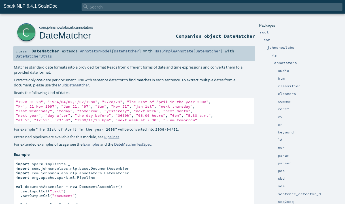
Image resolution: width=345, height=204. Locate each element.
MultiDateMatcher (73, 85)
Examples (91, 144)
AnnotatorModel (96, 51)
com (42, 27)
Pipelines (111, 136)
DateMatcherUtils (34, 56)
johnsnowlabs (58, 27)
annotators (84, 27)
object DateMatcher (229, 36)
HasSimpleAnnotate (174, 51)
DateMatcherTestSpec (132, 144)
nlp (72, 27)
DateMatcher (65, 35)
